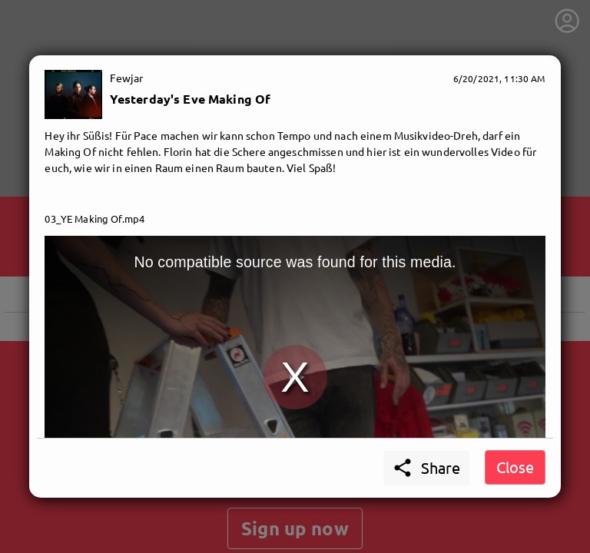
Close (515, 466)
